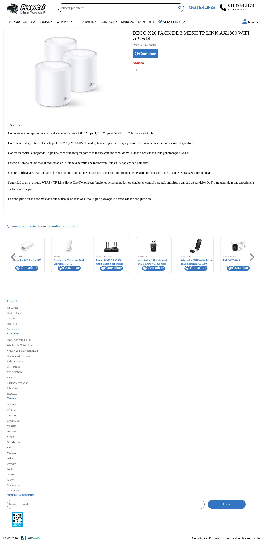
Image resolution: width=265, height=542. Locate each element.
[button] (250, 22)
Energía (11, 377)
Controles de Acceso (18, 356)
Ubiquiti (11, 404)
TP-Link (11, 409)
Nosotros (146, 21)
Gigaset (11, 474)
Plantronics (13, 490)
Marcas (127, 21)
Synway (11, 463)
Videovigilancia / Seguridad (22, 350)
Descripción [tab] (17, 125)
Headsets (12, 393)
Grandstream (14, 442)
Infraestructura (15, 388)
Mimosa (11, 452)
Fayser (10, 479)
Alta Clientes (171, 21)
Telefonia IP (13, 366)
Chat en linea (14, 313)
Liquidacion (87, 21)
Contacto (109, 21)
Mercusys (12, 415)
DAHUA (12, 431)
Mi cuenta (12, 307)
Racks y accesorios (17, 382)
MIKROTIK (14, 426)
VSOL (10, 447)
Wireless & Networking (20, 345)
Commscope (14, 485)
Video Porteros (15, 361)
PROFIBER (13, 420)
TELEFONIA (14, 372)
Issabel (11, 469)
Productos (18, 21)
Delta (10, 458)
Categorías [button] (40, 21)
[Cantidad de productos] (138, 69)
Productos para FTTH (19, 339)
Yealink (11, 436)
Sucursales (13, 329)
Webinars (64, 21)
